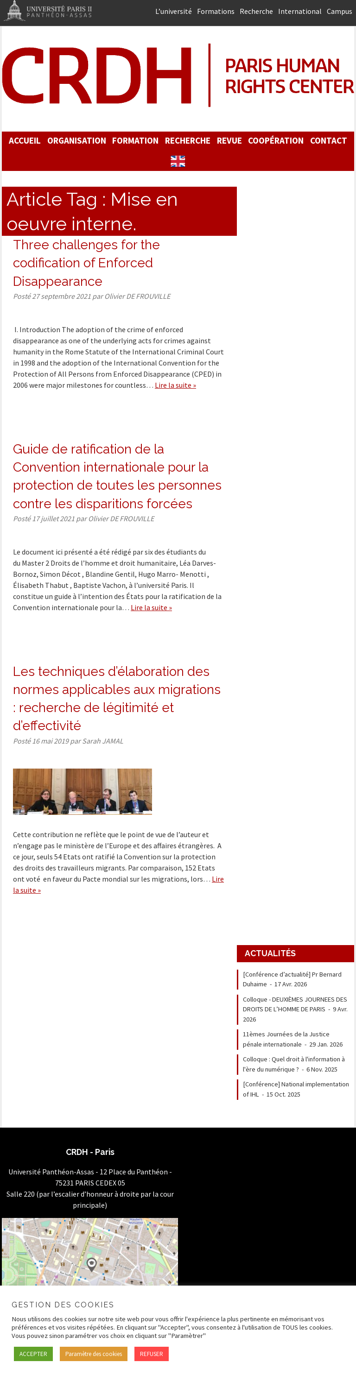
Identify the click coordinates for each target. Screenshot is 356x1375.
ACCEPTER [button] (33, 1354)
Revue (229, 140)
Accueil (25, 140)
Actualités (270, 953)
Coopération (276, 140)
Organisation (76, 140)
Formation (135, 140)
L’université (173, 11)
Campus (339, 11)
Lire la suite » (175, 385)
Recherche (256, 11)
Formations (216, 11)
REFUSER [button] (151, 1354)
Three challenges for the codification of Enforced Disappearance (86, 263)
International (300, 11)
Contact (328, 140)
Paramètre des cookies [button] (93, 1354)
